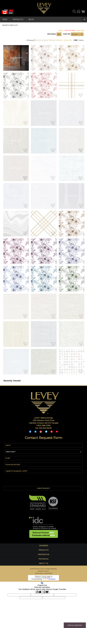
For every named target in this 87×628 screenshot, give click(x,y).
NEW (5, 19)
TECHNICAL (43, 559)
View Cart (80, 30)
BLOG (31, 19)
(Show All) (67, 40)
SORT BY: (66, 34)
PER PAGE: (51, 34)
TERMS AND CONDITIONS (43, 573)
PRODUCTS (18, 19)
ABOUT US (43, 563)
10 (56, 40)
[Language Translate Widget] (43, 576)
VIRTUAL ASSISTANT (74, 625)
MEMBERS (43, 546)
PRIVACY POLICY (43, 571)
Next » (61, 40)
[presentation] (43, 479)
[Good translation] (38, 592)
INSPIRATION (43, 554)
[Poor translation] (45, 592)
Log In (60, 30)
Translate (49, 579)
